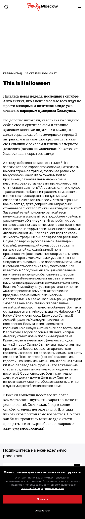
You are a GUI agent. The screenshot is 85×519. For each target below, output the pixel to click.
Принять (42, 499)
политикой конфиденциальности (42, 488)
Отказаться (42, 510)
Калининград (12, 73)
